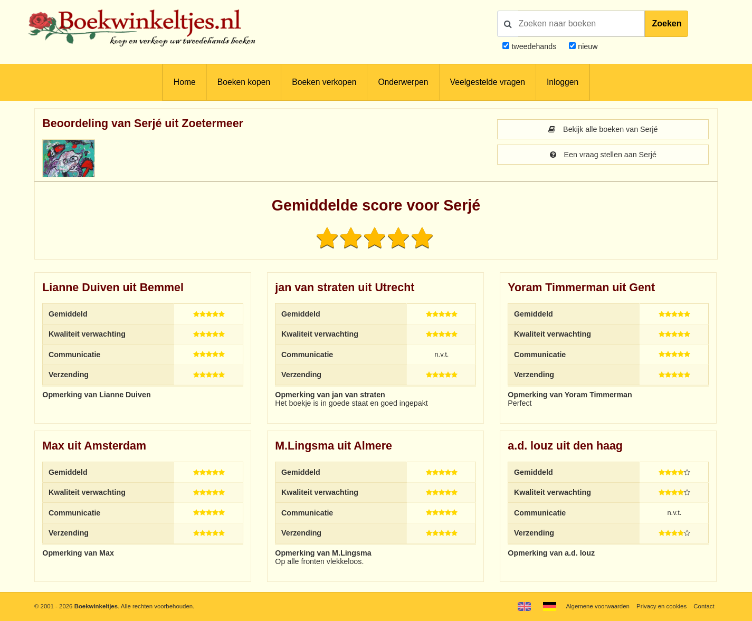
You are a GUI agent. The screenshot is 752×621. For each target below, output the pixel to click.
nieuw (586, 46)
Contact (703, 606)
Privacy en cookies (661, 606)
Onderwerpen (403, 82)
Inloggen (562, 82)
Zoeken (666, 23)
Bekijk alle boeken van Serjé (603, 129)
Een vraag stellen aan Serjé (603, 154)
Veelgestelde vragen (487, 82)
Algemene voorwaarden (597, 606)
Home (185, 82)
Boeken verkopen (324, 82)
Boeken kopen (243, 82)
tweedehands (533, 46)
